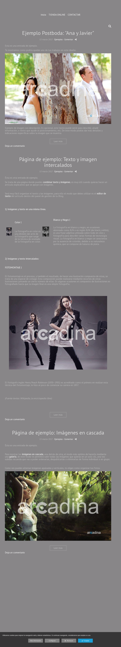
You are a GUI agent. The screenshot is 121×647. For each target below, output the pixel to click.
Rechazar (69, 641)
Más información (35, 641)
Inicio (43, 14)
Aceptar (85, 641)
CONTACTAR (74, 14)
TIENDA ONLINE (57, 14)
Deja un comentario (15, 145)
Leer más (58, 141)
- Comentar (68, 39)
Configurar (52, 641)
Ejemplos (58, 39)
